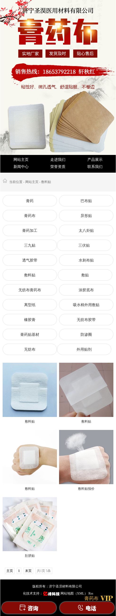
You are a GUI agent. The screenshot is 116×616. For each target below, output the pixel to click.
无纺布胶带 (86, 320)
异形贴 (86, 216)
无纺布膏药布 (29, 290)
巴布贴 (86, 201)
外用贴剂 (84, 349)
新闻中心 (21, 167)
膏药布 (29, 216)
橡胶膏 (29, 320)
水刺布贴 (86, 260)
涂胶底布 (86, 290)
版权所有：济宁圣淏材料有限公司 (57, 586)
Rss (90, 593)
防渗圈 (86, 335)
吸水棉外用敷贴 (86, 305)
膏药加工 (29, 231)
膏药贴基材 (29, 335)
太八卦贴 (86, 231)
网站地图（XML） (74, 593)
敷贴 (85, 275)
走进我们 (57, 160)
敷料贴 (46, 182)
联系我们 (95, 167)
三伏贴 (84, 245)
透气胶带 (29, 260)
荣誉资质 (57, 167)
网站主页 (21, 160)
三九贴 (29, 245)
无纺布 (29, 349)
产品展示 (95, 160)
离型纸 (29, 305)
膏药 (30, 201)
